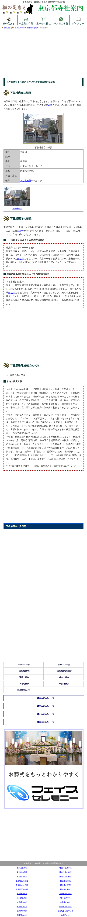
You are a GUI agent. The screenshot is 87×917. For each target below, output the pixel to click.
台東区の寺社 (19, 28)
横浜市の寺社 (65, 881)
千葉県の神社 (22, 915)
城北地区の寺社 (43, 714)
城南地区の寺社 (43, 698)
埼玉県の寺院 (22, 898)
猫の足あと (9, 20)
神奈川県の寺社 (65, 868)
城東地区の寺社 (43, 706)
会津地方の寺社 (65, 906)
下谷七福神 (25, 180)
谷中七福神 (64, 677)
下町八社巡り (64, 684)
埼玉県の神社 (22, 902)
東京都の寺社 (22, 868)
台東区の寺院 (32, 28)
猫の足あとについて (65, 911)
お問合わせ (65, 915)
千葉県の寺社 (22, 906)
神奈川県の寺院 (65, 872)
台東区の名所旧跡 (64, 671)
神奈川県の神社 (65, 876)
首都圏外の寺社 (65, 894)
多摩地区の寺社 (22, 881)
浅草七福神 (24, 677)
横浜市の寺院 (65, 885)
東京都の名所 (61, 20)
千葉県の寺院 (22, 911)
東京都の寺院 (26, 20)
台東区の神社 (24, 671)
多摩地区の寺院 (22, 885)
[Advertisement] (43, 54)
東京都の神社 (43, 20)
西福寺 (51, 105)
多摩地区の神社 (22, 889)
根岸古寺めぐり (24, 690)
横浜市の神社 (65, 889)
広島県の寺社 (65, 902)
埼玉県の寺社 (22, 894)
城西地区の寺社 (43, 722)
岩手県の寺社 (65, 898)
